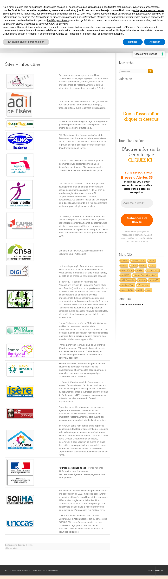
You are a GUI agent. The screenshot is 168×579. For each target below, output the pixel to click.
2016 (152, 260)
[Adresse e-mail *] (137, 203)
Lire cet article (11, 548)
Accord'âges (127, 270)
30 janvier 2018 (138, 260)
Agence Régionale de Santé (145, 275)
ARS (140, 290)
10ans (124, 260)
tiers (43, 13)
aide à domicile (128, 280)
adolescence (153, 270)
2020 (143, 265)
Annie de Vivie (127, 285)
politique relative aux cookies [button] (148, 10)
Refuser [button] (132, 41)
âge (148, 290)
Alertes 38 (154, 280)
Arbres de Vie (127, 290)
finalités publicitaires (58, 20)
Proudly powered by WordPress (17, 570)
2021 (152, 265)
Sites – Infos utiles (23, 64)
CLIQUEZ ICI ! (141, 160)
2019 (133, 265)
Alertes (142, 280)
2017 (124, 265)
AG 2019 (125, 275)
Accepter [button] (155, 41)
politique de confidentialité (140, 238)
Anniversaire (143, 285)
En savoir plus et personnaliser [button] (26, 41)
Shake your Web (52, 570)
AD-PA (140, 270)
